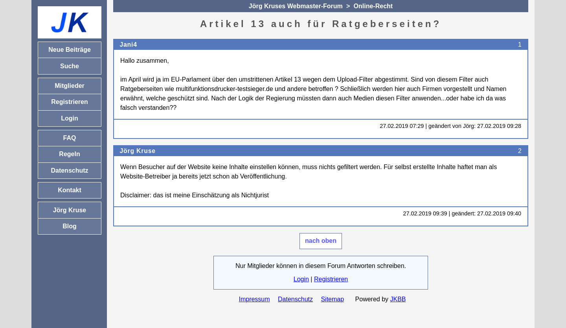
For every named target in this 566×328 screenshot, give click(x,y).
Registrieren (331, 279)
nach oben (320, 240)
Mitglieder (70, 85)
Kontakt (69, 190)
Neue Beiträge (69, 49)
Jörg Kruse (137, 151)
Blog (69, 226)
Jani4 (128, 44)
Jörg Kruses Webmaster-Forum (296, 6)
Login (301, 279)
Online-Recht (373, 6)
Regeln (69, 154)
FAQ (69, 138)
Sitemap (332, 299)
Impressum (254, 299)
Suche (69, 66)
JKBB (398, 299)
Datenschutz (295, 299)
